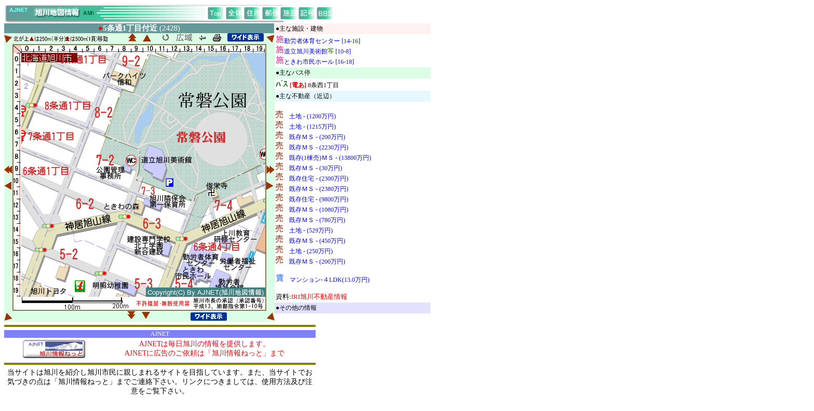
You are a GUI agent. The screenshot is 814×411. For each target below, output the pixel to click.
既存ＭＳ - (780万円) (317, 220)
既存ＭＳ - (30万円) (315, 168)
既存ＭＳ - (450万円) (317, 240)
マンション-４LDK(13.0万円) (330, 279)
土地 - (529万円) (311, 230)
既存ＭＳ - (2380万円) (318, 189)
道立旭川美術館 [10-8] (317, 51)
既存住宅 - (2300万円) (318, 178)
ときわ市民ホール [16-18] (319, 61)
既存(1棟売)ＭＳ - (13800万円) (330, 157)
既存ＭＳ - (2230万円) (318, 147)
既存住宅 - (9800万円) (318, 199)
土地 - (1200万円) (312, 116)
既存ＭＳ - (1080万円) (318, 209)
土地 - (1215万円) (312, 126)
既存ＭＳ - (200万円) (317, 137)
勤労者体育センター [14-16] (322, 41)
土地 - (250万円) (311, 251)
